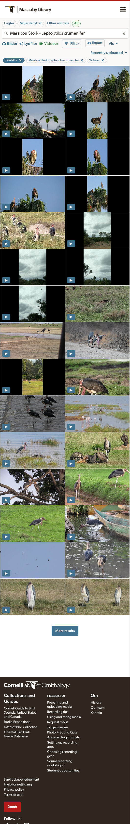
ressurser (56, 695)
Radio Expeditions (17, 722)
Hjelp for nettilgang (18, 784)
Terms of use (13, 795)
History (96, 702)
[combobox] (65, 33)
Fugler (9, 23)
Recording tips (57, 712)
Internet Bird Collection (21, 727)
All (76, 23)
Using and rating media (64, 717)
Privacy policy (14, 789)
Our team (97, 707)
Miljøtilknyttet (31, 23)
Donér (12, 807)
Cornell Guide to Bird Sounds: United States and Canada (20, 713)
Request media (58, 722)
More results (65, 631)
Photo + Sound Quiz (62, 732)
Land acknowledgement (21, 779)
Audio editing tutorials (63, 737)
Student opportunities (63, 770)
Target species (57, 727)
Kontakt (96, 713)
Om (94, 695)
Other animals (58, 23)
